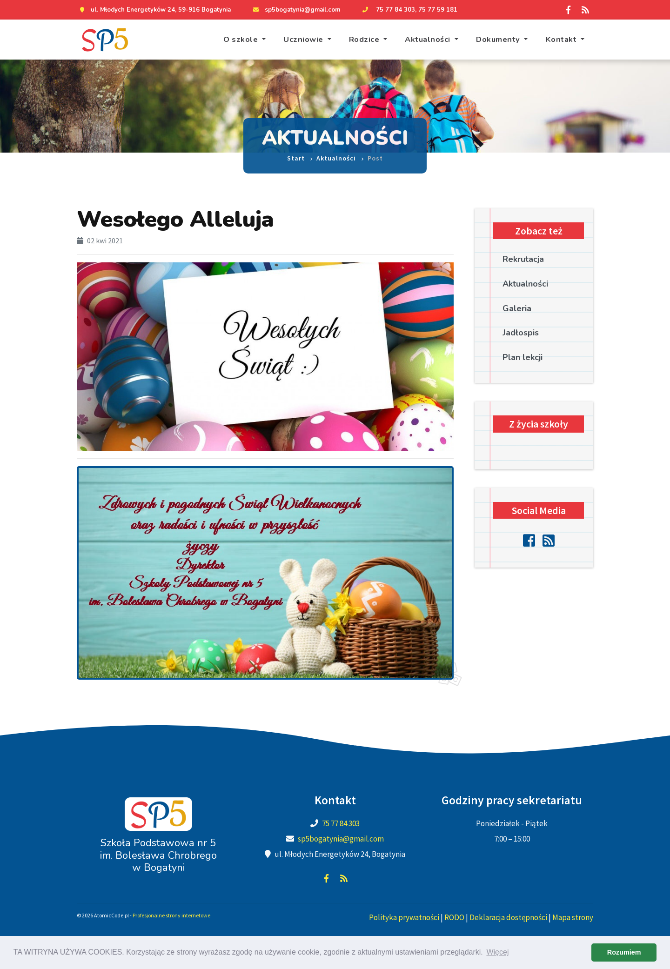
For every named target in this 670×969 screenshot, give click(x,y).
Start (296, 153)
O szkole (241, 39)
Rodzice (365, 39)
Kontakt (562, 39)
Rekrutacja (523, 259)
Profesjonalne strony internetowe (171, 915)
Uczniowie (304, 39)
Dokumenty (499, 39)
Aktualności (428, 39)
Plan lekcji (522, 357)
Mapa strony (572, 917)
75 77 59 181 (437, 10)
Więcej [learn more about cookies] (497, 952)
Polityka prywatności (404, 917)
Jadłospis (520, 332)
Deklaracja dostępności (508, 917)
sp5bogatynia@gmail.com (302, 10)
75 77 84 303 (395, 10)
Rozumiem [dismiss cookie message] (624, 952)
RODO (454, 917)
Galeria (516, 308)
